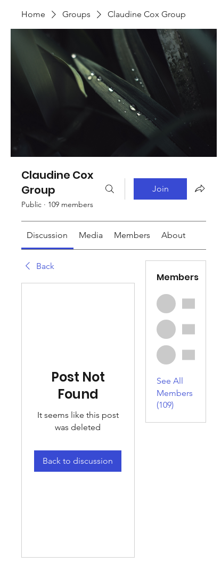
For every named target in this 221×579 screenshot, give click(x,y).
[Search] (109, 189)
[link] (47, 235)
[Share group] (199, 188)
